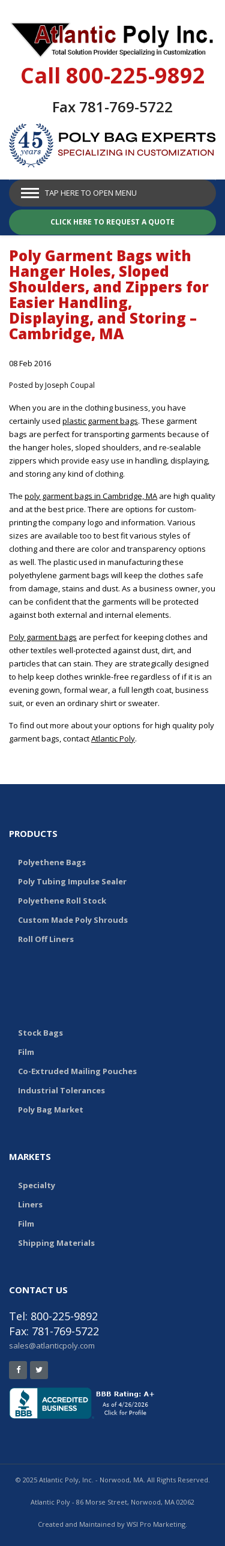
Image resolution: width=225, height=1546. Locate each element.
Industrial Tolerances (61, 1090)
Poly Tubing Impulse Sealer (72, 881)
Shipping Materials (56, 1242)
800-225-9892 (135, 75)
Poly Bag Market (50, 1109)
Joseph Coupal (70, 385)
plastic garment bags (100, 420)
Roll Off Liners (46, 939)
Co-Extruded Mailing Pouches (77, 1071)
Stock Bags (40, 1032)
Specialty (36, 1185)
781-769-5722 (126, 106)
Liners (30, 1204)
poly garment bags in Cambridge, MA (91, 496)
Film (26, 1051)
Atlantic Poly (113, 738)
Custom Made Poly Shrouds (73, 919)
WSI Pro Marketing (156, 1524)
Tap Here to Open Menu (91, 192)
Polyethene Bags (52, 862)
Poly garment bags (43, 637)
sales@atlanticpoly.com (52, 1345)
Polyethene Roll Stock (62, 900)
